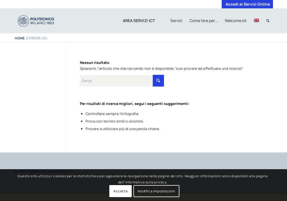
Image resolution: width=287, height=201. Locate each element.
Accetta (121, 191)
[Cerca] (268, 20)
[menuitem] (246, 4)
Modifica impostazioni (156, 191)
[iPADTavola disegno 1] (41, 20)
